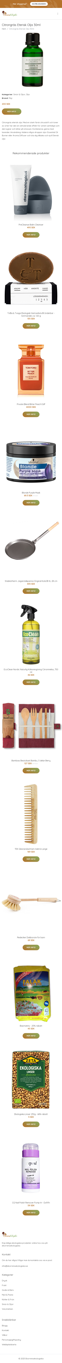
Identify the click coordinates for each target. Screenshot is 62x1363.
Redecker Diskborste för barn (31, 937)
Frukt (4, 1285)
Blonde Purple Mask (31, 492)
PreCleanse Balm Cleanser (31, 224)
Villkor (4, 1335)
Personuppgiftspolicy (11, 1340)
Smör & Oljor (19, 94)
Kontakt (5, 1330)
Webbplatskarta (9, 1344)
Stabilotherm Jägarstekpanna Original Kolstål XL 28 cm (31, 581)
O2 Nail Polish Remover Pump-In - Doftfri (31, 1202)
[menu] (58, 13)
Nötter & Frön (8, 1299)
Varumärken (7, 1309)
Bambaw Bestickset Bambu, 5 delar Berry (31, 760)
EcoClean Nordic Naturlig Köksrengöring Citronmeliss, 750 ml (31, 670)
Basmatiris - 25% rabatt (31, 1026)
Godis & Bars (8, 1290)
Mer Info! (11, 111)
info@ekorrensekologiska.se (15, 1266)
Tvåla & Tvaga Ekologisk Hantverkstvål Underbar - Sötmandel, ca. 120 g (31, 314)
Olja (28, 94)
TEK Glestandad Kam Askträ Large (31, 849)
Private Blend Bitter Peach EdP (31, 404)
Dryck (4, 1280)
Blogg (4, 1325)
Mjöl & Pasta (7, 1295)
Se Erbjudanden (39, 4)
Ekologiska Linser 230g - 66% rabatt (31, 1114)
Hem (4, 29)
